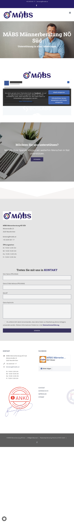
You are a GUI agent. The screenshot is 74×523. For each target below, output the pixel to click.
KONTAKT (41, 388)
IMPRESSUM (42, 394)
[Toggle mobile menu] (70, 13)
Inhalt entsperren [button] (59, 92)
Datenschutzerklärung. (51, 325)
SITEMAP (41, 397)
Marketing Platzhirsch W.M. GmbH (56, 438)
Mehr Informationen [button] (25, 101)
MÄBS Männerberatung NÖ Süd (16, 438)
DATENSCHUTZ (43, 391)
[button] (4, 519)
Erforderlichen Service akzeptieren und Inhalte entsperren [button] (59, 100)
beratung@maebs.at (42, 1)
